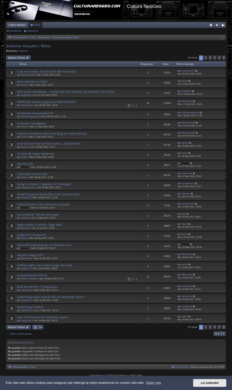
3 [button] (210, 58)
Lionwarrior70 (188, 71)
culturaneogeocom (30, 116)
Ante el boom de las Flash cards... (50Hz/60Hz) (49, 143)
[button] (224, 57)
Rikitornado (26, 105)
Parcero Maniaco (29, 278)
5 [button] (219, 58)
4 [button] (215, 58)
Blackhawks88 (28, 75)
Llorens (25, 167)
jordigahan (26, 95)
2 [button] (205, 58)
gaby (183, 214)
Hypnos (24, 147)
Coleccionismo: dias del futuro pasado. (43, 204)
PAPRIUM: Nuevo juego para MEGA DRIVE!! (46, 102)
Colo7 (24, 136)
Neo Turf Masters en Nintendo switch (43, 317)
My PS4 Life (25, 164)
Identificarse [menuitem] (218, 26)
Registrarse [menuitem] (224, 26)
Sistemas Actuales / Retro (28, 45)
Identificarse (15, 31)
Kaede (24, 85)
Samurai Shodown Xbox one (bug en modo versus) (52, 133)
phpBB (108, 375)
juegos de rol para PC (31, 235)
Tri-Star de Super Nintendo (35, 154)
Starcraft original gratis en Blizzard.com (44, 245)
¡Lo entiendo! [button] (210, 382)
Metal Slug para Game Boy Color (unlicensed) (48, 194)
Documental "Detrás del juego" (38, 214)
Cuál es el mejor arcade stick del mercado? (46, 71)
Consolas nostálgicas (31, 123)
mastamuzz (186, 173)
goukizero (25, 268)
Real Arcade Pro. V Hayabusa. (37, 287)
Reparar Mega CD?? (30, 255)
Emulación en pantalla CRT (35, 113)
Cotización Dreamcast (32, 174)
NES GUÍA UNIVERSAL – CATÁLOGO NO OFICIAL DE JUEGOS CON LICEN (65, 92)
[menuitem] (211, 25)
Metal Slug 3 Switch (30, 307)
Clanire (24, 126)
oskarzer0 (25, 197)
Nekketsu (185, 193)
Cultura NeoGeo (17, 25)
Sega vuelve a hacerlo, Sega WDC (39, 224)
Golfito (184, 316)
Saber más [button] (153, 382)
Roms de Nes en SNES (32, 81)
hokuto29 (23, 51)
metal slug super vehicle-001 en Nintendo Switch (50, 297)
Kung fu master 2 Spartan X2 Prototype (44, 184)
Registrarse (32, 31)
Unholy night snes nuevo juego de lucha (44, 265)
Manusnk (25, 218)
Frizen (24, 177)
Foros (37, 25)
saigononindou (28, 187)
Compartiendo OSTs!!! (32, 275)
